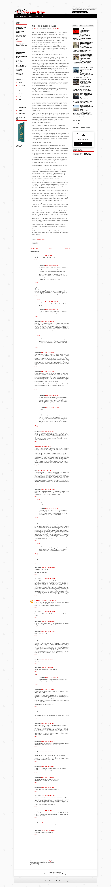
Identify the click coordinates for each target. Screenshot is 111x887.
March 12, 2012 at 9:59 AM (44, 446)
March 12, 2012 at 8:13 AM (47, 371)
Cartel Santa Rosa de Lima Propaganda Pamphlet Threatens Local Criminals (86, 44)
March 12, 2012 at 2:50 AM (47, 256)
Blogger (68, 881)
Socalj (20, 110)
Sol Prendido (22, 113)
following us (64, 874)
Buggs (20, 82)
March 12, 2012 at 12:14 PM (52, 407)
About (36, 16)
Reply (36, 260)
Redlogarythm (22, 107)
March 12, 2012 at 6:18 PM (51, 502)
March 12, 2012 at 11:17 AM (48, 559)
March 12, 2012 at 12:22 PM (48, 640)
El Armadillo (22, 85)
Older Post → (66, 248)
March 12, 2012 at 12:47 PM (48, 659)
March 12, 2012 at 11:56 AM (48, 611)
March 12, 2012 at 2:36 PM (47, 667)
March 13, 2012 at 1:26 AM (51, 508)
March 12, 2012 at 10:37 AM (48, 523)
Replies (38, 263)
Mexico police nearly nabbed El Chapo (44, 26)
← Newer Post (34, 248)
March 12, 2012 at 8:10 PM (47, 723)
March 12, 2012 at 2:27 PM (51, 546)
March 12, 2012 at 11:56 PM (48, 751)
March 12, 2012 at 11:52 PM (48, 741)
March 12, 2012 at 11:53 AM (49, 600)
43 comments (56, 28)
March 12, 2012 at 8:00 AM (47, 321)
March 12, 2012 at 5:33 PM (47, 689)
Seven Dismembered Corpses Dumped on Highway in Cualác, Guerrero (85, 30)
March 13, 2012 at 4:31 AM (47, 777)
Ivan (20, 99)
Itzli (20, 96)
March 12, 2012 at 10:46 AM (52, 395)
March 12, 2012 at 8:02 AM (47, 352)
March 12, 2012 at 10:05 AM (44, 470)
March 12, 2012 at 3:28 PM (51, 309)
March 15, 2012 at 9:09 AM (47, 811)
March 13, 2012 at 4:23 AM (47, 766)
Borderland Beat (55, 881)
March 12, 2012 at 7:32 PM (47, 711)
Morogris (21, 102)
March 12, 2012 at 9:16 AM (47, 431)
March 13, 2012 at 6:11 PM (47, 787)
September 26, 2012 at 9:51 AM (49, 822)
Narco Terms (23, 16)
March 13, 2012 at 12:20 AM (52, 265)
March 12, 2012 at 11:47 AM (48, 578)
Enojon (20, 90)
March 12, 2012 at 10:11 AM (48, 489)
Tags (81, 25)
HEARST (21, 93)
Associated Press (40, 239)
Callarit (36, 446)
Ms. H (20, 104)
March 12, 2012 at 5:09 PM (51, 338)
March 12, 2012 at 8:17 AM (51, 302)
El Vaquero (36, 28)
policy (20, 73)
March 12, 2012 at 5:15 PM (51, 414)
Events (31, 16)
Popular (75, 25)
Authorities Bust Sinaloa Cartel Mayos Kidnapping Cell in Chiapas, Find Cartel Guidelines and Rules (86, 56)
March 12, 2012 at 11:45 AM (48, 567)
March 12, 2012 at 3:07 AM (43, 288)
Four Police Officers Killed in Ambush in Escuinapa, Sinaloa (86, 69)
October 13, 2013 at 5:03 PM (48, 830)
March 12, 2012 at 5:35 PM (51, 677)
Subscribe (83, 144)
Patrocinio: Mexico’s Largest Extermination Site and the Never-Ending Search (86, 107)
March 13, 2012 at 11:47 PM (48, 795)
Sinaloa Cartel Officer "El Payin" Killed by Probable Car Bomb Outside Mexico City (86, 95)
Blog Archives (89, 25)
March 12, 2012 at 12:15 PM (48, 631)
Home (16, 16)
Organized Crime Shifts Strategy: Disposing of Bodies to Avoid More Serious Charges (85, 81)
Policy (42, 16)
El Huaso (21, 88)
